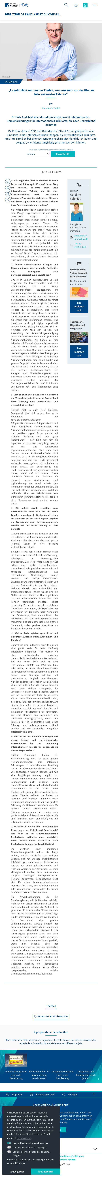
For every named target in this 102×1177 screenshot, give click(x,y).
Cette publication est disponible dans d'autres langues (51, 149)
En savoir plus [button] (24, 1137)
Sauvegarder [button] (16, 1171)
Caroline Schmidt (51, 108)
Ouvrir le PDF (63, 153)
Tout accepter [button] (45, 1171)
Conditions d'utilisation (71, 1156)
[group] (16, 1067)
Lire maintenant (79, 306)
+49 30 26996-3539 (78, 245)
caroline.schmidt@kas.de (79, 237)
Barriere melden (67, 1159)
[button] (3, 1055)
